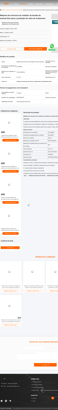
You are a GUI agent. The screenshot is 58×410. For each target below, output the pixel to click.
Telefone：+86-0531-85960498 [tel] (9, 383)
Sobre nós (39, 4)
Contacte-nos (49, 4)
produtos (8, 10)
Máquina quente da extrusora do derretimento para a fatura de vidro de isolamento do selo (10, 230)
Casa (15, 4)
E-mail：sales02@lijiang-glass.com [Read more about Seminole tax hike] (10, 386)
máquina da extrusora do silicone (37, 175)
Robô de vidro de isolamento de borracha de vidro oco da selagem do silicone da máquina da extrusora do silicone (11, 320)
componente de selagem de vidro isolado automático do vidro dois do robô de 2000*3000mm (9, 137)
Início (3, 10)
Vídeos (31, 4)
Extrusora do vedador (16, 10)
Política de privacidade (5, 408)
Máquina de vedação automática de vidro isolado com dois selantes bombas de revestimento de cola (34, 286)
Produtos (23, 4)
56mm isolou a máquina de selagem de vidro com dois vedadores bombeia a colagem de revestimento (11, 286)
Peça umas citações (35, 48)
